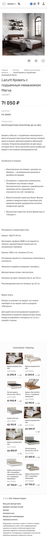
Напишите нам (8, 513)
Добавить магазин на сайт (13, 507)
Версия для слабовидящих (13, 516)
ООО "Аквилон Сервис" (17, 498)
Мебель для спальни (32, 70)
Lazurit (6, 95)
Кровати (5, 73)
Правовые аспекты (10, 520)
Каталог (16, 70)
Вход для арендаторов (12, 504)
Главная (5, 70)
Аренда (6, 510)
